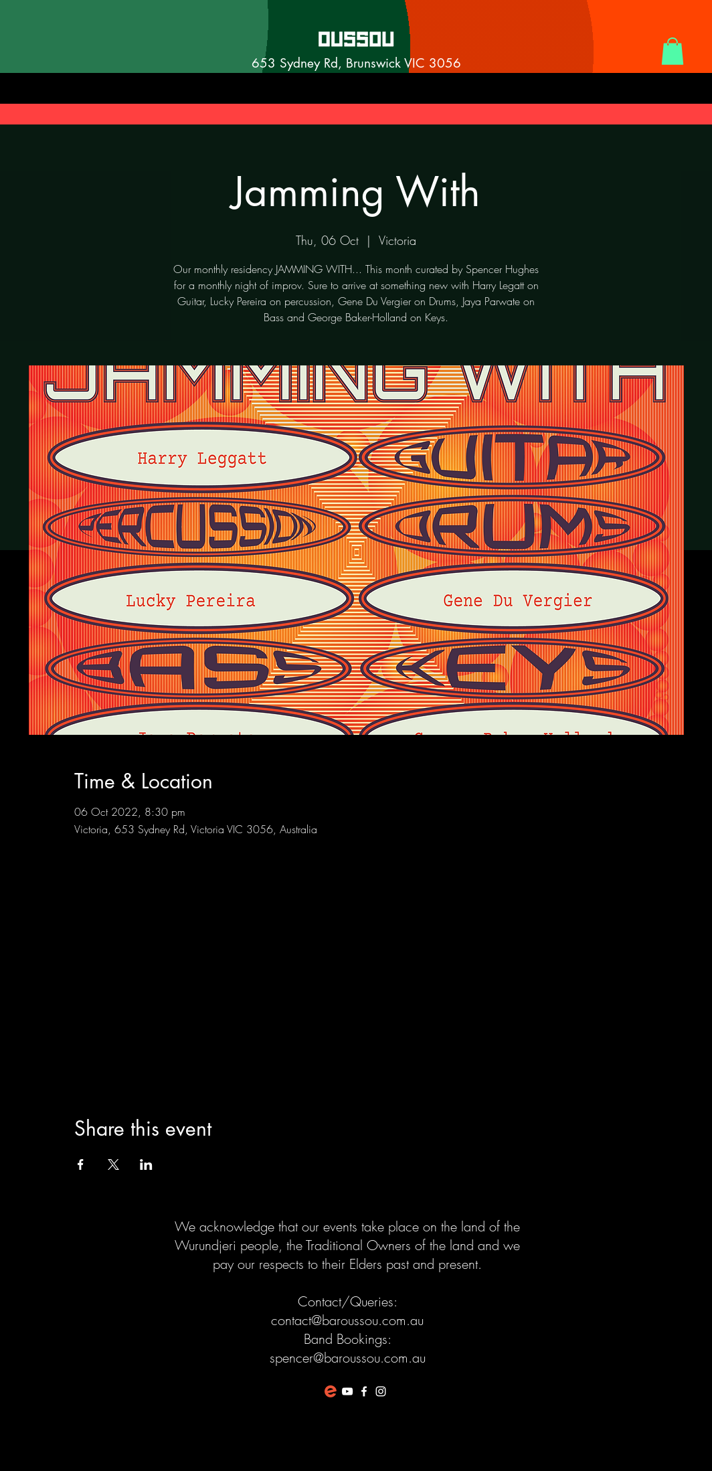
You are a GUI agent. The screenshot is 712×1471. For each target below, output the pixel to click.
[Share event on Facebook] (80, 1164)
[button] (672, 51)
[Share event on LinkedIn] (146, 1164)
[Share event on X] (113, 1164)
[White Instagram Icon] (380, 1391)
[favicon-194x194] (330, 1391)
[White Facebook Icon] (364, 1391)
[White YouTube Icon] (347, 1391)
